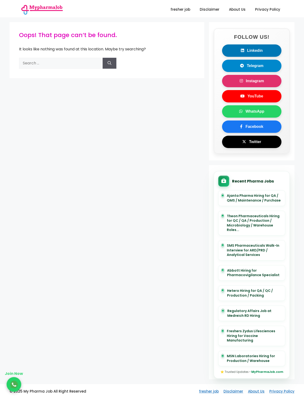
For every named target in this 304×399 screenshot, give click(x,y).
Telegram (251, 66)
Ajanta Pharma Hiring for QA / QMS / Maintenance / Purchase (254, 198)
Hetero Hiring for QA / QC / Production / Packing (250, 293)
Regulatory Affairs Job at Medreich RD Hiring (249, 313)
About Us (237, 9)
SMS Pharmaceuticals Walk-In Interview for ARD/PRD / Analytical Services (253, 250)
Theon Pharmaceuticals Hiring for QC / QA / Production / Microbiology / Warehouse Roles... (253, 223)
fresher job (180, 9)
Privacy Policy (267, 9)
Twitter (251, 142)
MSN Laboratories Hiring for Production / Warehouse (251, 358)
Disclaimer (209, 9)
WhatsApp (251, 111)
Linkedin (252, 50)
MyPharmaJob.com (267, 372)
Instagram (252, 81)
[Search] (109, 63)
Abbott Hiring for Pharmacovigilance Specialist (253, 273)
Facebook (251, 127)
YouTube (251, 96)
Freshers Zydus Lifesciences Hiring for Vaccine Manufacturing (251, 336)
